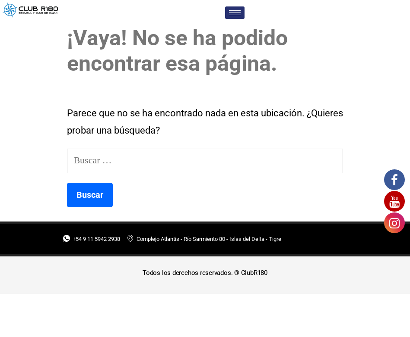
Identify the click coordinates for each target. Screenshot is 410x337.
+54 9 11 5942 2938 (91, 239)
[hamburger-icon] (235, 12)
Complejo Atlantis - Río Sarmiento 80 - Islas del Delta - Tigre (204, 239)
